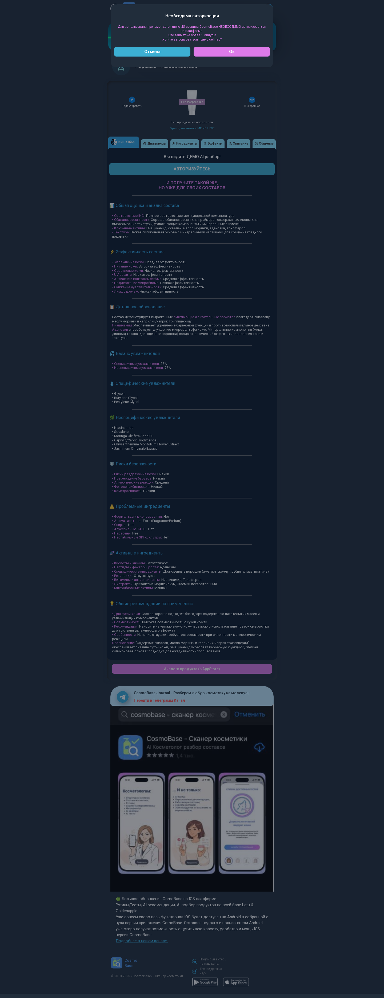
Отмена (152, 51)
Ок (232, 51)
